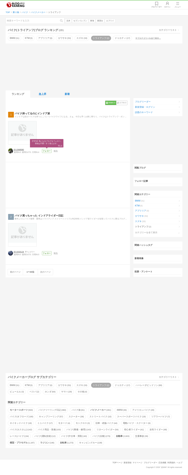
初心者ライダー (134, 429)
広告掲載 (162, 462)
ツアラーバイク (160, 416)
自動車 (122, 436)
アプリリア (45, 38)
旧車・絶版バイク (106, 423)
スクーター (76, 416)
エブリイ (110, 21)
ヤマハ (66, 391)
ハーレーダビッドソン (149, 385)
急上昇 (42, 94)
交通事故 (141, 436)
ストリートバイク (100, 416)
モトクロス (83, 423)
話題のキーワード (144, 112)
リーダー (156, 7)
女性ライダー (158, 429)
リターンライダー (107, 429)
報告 (56, 151)
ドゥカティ (122, 38)
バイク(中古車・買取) (74, 436)
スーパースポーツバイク (131, 416)
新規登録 (127, 462)
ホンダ (50, 391)
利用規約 (171, 462)
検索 (62, 21)
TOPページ (117, 462)
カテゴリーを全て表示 (146, 232)
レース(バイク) (19, 436)
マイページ (137, 462)
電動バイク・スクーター (136, 423)
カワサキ (64, 38)
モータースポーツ (21, 410)
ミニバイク (44, 423)
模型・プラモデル (22, 442)
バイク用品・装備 (49, 429)
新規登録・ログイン (145, 107)
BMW (14, 38)
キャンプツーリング (51, 416)
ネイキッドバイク (21, 423)
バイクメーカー (100, 410)
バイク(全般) (101, 436)
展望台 (100, 21)
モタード (64, 423)
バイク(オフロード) (21, 416)
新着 (67, 94)
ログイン (167, 7)
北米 (68, 21)
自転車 (66, 442)
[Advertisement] (94, 66)
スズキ (81, 38)
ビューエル (17, 391)
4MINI (122, 410)
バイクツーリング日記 (52, 410)
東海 (92, 21)
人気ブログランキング (15, 4)
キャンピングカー (90, 442)
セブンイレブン (80, 21)
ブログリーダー (143, 101)
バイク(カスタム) (21, 429)
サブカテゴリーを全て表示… (148, 38)
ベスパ (34, 391)
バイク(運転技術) (45, 436)
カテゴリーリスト (168, 30)
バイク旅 (78, 410)
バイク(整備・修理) (78, 429)
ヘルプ (179, 462)
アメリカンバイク (143, 410)
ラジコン (47, 442)
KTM (28, 38)
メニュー (178, 7)
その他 (82, 391)
